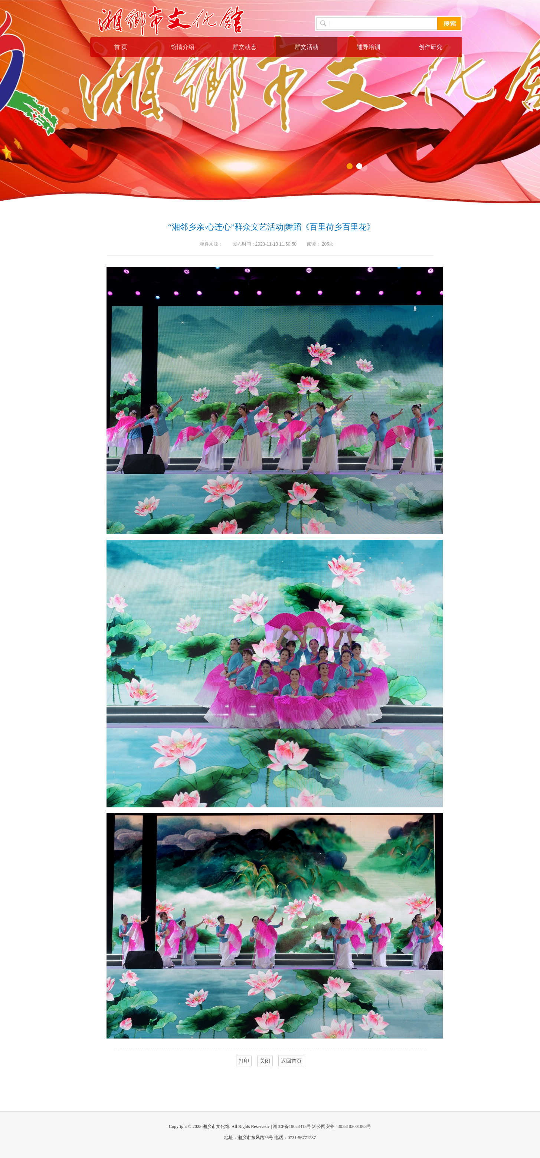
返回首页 (291, 1061)
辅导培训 (368, 47)
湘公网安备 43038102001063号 (341, 1126)
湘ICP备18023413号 (292, 1126)
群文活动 (306, 47)
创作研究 (430, 47)
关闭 (265, 1061)
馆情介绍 (182, 47)
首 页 (120, 47)
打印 (244, 1061)
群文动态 (244, 47)
